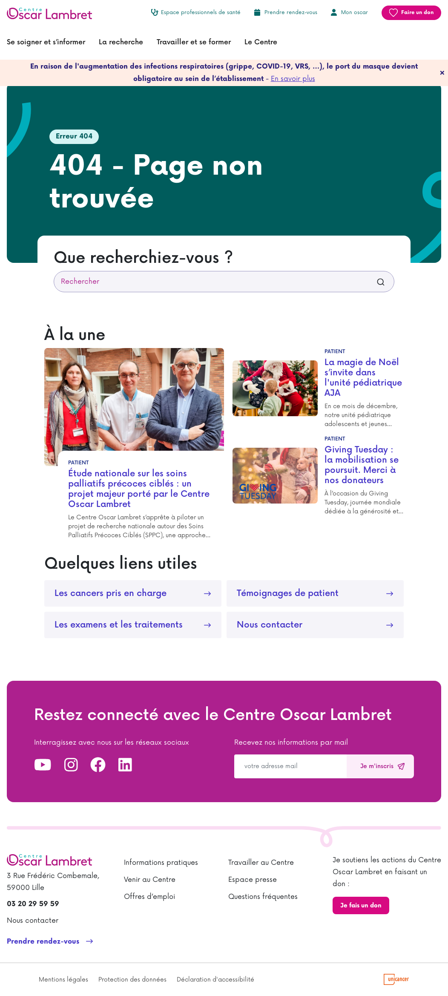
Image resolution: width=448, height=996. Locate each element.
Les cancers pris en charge (111, 593)
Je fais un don (361, 905)
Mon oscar (354, 12)
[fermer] (442, 73)
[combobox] (224, 281)
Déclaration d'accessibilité (215, 979)
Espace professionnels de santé (201, 12)
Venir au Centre (149, 879)
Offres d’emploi (149, 896)
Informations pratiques (161, 862)
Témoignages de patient (288, 593)
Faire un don (417, 12)
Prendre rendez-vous (290, 12)
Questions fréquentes (263, 896)
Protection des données (132, 979)
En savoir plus (293, 79)
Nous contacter (269, 625)
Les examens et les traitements (119, 625)
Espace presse (252, 879)
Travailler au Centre (261, 862)
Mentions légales (63, 979)
